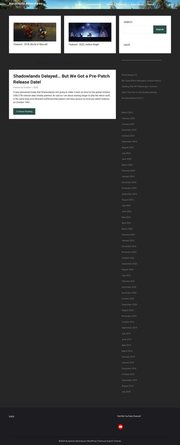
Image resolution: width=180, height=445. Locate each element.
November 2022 (129, 252)
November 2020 (129, 293)
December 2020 (129, 287)
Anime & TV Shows (116, 4)
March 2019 (127, 351)
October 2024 (128, 136)
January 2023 (128, 240)
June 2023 (126, 211)
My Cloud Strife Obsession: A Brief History (141, 80)
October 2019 (128, 322)
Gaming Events (94, 4)
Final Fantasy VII (129, 75)
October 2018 (128, 374)
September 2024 (129, 141)
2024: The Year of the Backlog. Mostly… (140, 92)
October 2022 (128, 258)
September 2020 (129, 304)
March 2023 (127, 229)
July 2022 (126, 275)
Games (78, 4)
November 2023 (129, 188)
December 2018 (129, 368)
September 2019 (129, 327)
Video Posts (137, 4)
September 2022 (129, 264)
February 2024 (128, 170)
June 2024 (126, 159)
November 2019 (129, 316)
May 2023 (126, 217)
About (151, 4)
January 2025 (128, 124)
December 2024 (129, 130)
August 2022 (127, 269)
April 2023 (126, 223)
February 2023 (128, 234)
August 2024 (127, 147)
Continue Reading (24, 111)
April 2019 (126, 345)
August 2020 (127, 310)
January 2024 (128, 176)
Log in (127, 44)
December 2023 (129, 182)
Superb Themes (114, 441)
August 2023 (127, 200)
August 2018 (127, 386)
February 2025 (128, 118)
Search (128, 22)
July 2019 (126, 333)
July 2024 (126, 153)
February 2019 (128, 357)
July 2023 (126, 205)
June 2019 (126, 339)
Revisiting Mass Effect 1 (133, 98)
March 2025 (127, 112)
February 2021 (128, 281)
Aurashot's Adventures (26, 3)
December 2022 (129, 246)
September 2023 (129, 194)
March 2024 (127, 165)
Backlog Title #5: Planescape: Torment (139, 86)
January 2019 (128, 362)
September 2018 (129, 380)
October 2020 (128, 298)
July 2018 (126, 391)
